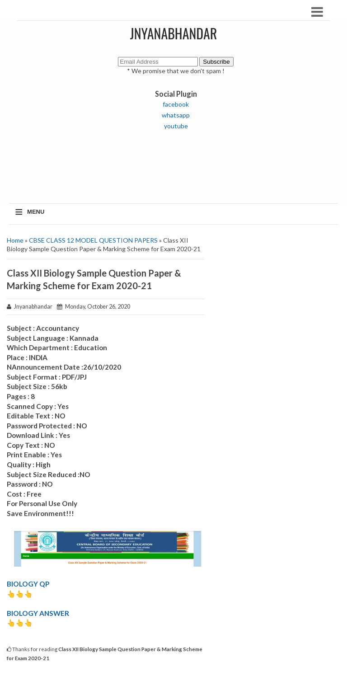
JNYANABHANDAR (173, 33)
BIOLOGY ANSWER (38, 613)
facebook (176, 104)
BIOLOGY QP (28, 584)
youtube (176, 126)
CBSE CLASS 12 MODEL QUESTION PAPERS (93, 240)
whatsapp (176, 115)
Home (15, 240)
